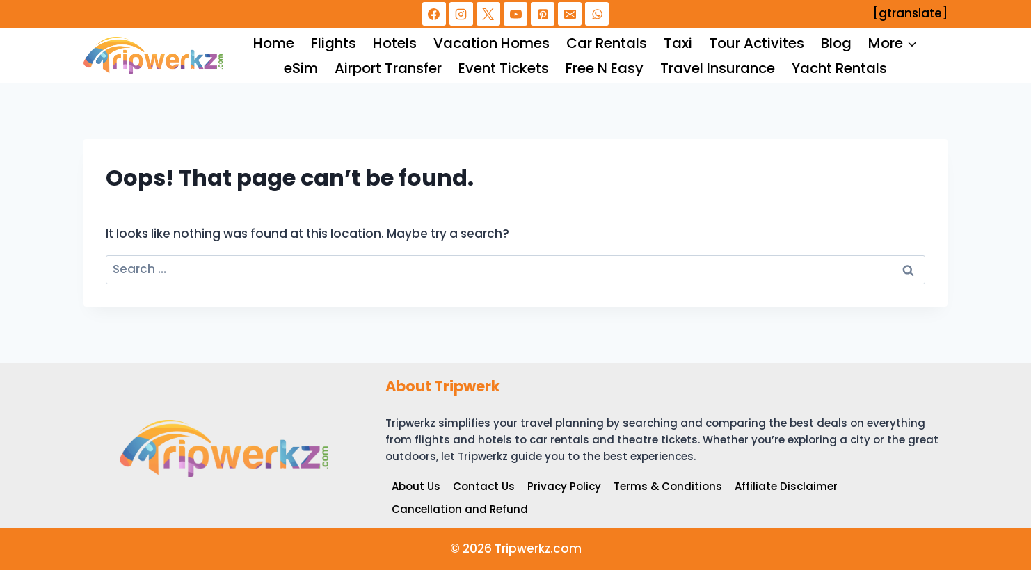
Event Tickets (503, 68)
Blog (836, 43)
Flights (333, 43)
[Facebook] (434, 14)
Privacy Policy (564, 486)
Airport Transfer (388, 68)
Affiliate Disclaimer (786, 486)
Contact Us (484, 486)
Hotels (395, 43)
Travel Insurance (717, 68)
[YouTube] (515, 14)
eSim (301, 68)
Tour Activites (756, 43)
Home (273, 43)
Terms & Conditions (668, 486)
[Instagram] (461, 14)
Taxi (678, 43)
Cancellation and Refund (460, 509)
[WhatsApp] (597, 14)
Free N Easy (605, 68)
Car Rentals (606, 43)
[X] (488, 14)
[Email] (570, 14)
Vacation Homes (491, 43)
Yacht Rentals (839, 68)
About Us (416, 486)
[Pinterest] (542, 14)
